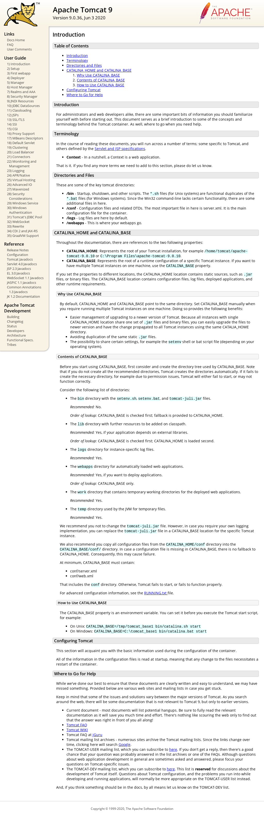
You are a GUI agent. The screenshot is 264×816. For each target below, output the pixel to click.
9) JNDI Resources (20, 101)
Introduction (77, 55)
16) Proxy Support (21, 133)
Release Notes (18, 250)
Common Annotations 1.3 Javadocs (24, 289)
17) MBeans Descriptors (25, 138)
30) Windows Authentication (19, 210)
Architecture (16, 335)
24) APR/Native (18, 175)
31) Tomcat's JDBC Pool (24, 217)
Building (13, 316)
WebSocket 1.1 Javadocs (25, 278)
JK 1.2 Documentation (23, 296)
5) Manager (15, 82)
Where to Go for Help (85, 94)
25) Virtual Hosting (21, 180)
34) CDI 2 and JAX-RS (22, 231)
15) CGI (12, 129)
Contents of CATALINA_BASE (101, 80)
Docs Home (16, 40)
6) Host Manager (19, 87)
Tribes (11, 344)
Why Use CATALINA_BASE (98, 75)
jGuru (97, 734)
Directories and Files (84, 65)
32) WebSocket (18, 221)
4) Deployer (15, 78)
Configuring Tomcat (84, 89)
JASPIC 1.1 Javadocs (21, 282)
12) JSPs (13, 115)
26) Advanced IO (19, 184)
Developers (15, 330)
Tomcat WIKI (77, 729)
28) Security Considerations (19, 196)
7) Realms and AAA (21, 91)
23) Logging (15, 170)
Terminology (77, 60)
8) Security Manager (22, 96)
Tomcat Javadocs (20, 259)
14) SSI (12, 124)
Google (124, 744)
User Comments (19, 49)
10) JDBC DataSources (23, 105)
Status (12, 326)
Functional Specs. (20, 340)
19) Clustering (17, 147)
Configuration (17, 254)
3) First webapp (18, 73)
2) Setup (13, 68)
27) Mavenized (18, 189)
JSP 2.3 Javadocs (19, 268)
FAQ (10, 44)
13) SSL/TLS (15, 119)
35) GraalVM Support (23, 235)
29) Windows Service (22, 203)
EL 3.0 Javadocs (18, 273)
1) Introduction (18, 64)
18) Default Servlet (21, 142)
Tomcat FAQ (77, 724)
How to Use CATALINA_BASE (100, 84)
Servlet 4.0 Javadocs (22, 264)
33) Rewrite (15, 226)
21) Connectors (18, 156)
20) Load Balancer (20, 152)
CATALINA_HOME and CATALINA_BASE (99, 70)
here (173, 749)
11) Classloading (19, 110)
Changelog (15, 321)
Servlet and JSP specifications (120, 148)
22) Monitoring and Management (21, 163)
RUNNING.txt (156, 592)
